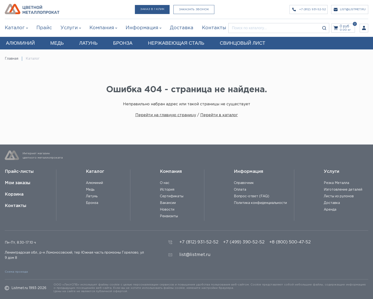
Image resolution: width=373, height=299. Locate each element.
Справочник (244, 183)
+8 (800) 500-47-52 (290, 242)
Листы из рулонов (339, 196)
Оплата (240, 189)
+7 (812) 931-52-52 (198, 242)
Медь (90, 189)
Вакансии (168, 203)
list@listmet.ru (195, 255)
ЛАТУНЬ (88, 43)
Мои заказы (17, 183)
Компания (171, 172)
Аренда (330, 209)
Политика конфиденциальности (260, 203)
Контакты (15, 206)
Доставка (332, 203)
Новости (167, 209)
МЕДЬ (57, 43)
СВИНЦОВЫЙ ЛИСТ (242, 43)
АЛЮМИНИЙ (20, 43)
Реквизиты (169, 216)
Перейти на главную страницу (165, 115)
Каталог (15, 28)
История (167, 189)
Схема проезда (16, 271)
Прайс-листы (19, 172)
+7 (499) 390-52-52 (244, 242)
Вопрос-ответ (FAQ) (251, 196)
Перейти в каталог (219, 115)
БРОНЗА (122, 43)
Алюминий (94, 183)
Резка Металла (336, 183)
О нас (164, 183)
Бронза (92, 203)
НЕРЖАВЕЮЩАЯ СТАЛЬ (176, 43)
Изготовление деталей (343, 189)
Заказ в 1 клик (152, 9)
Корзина (14, 194)
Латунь (92, 196)
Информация (248, 172)
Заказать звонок (194, 9)
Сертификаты (171, 196)
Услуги (331, 172)
